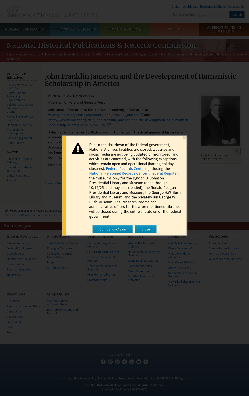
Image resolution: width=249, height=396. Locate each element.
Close (146, 229)
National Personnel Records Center (118, 173)
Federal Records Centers (126, 168)
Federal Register (164, 173)
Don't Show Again (112, 229)
